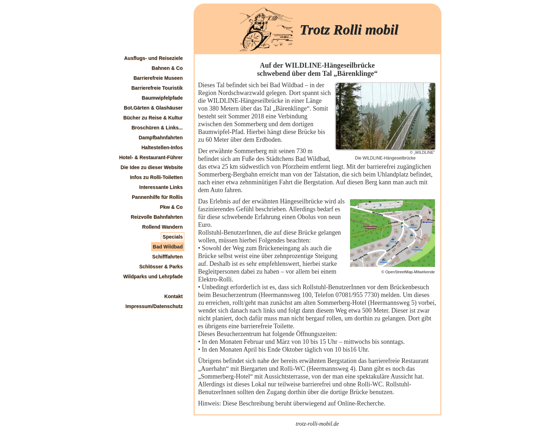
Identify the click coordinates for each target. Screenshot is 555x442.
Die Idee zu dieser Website (152, 167)
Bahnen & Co (167, 68)
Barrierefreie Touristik (157, 88)
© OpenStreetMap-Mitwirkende (408, 272)
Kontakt (173, 296)
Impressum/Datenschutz (154, 306)
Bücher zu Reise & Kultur (153, 118)
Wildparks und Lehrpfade (153, 276)
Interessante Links (161, 187)
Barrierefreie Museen (158, 78)
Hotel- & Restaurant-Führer (151, 157)
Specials (172, 237)
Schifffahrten (167, 256)
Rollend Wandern (162, 227)
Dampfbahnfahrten (161, 137)
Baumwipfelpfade (162, 98)
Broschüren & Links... (157, 127)
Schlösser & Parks (161, 266)
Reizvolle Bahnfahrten (157, 217)
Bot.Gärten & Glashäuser (153, 108)
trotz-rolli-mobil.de (317, 424)
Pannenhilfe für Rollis (157, 197)
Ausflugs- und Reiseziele (153, 58)
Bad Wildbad (168, 247)
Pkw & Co (171, 207)
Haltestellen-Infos (162, 147)
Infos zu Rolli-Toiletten (156, 177)
